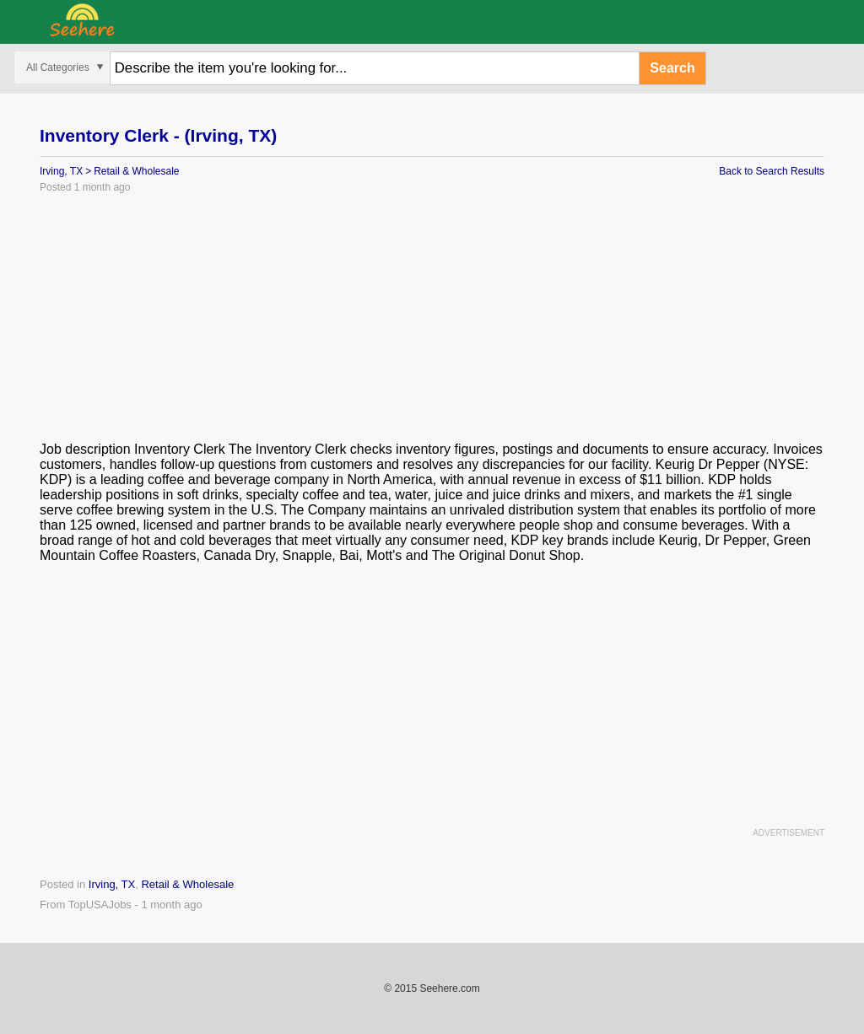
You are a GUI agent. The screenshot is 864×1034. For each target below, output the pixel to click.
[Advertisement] (432, 324)
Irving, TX (61, 171)
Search (672, 68)
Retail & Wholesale (136, 171)
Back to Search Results (771, 171)
